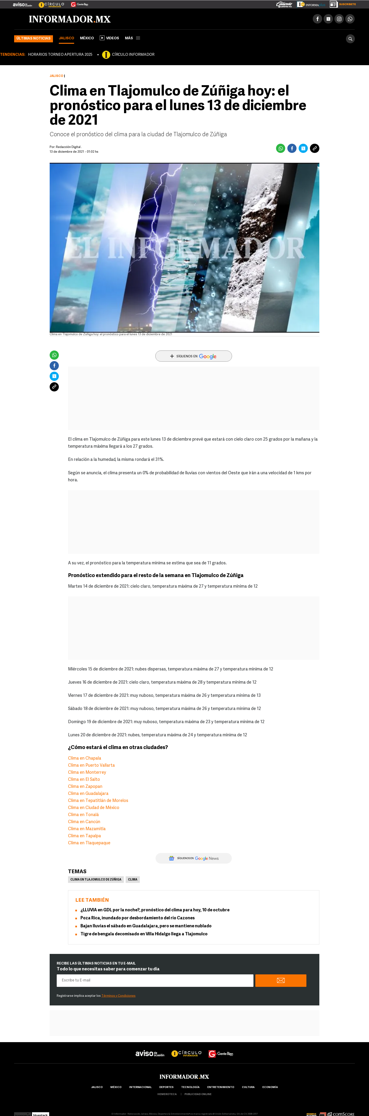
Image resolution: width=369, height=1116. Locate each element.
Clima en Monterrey (87, 773)
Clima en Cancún (84, 822)
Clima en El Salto (84, 780)
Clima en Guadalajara (88, 794)
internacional (140, 1088)
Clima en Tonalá (83, 815)
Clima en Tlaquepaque (89, 843)
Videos (109, 38)
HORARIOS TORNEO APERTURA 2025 (60, 55)
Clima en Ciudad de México (93, 808)
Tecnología (190, 1088)
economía (270, 1088)
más (132, 39)
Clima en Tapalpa (84, 836)
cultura (248, 1088)
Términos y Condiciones (118, 996)
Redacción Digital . (69, 147)
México (87, 39)
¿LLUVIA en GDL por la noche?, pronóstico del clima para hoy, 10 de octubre (154, 911)
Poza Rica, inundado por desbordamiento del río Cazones (137, 919)
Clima (132, 880)
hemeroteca (167, 1095)
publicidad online (198, 1095)
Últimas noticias (33, 39)
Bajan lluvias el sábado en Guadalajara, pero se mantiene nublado (146, 927)
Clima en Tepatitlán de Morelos (98, 801)
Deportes (166, 1088)
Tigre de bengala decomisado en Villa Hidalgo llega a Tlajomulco (144, 935)
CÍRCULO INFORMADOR (133, 55)
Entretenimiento (220, 1088)
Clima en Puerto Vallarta (91, 766)
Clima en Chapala (84, 759)
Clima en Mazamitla (87, 829)
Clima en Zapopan (85, 787)
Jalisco (66, 39)
